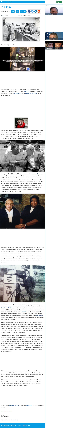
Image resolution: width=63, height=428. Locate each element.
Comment (23, 11)
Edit (13, 11)
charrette (24, 311)
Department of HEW (6, 308)
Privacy (14, 425)
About (4, 425)
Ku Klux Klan (17, 93)
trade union (26, 91)
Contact (19, 425)
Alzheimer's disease (14, 405)
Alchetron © (26, 425)
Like (17, 11)
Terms (10, 425)
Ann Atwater (39, 315)
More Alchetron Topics (6, 411)
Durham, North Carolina (31, 93)
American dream (39, 174)
